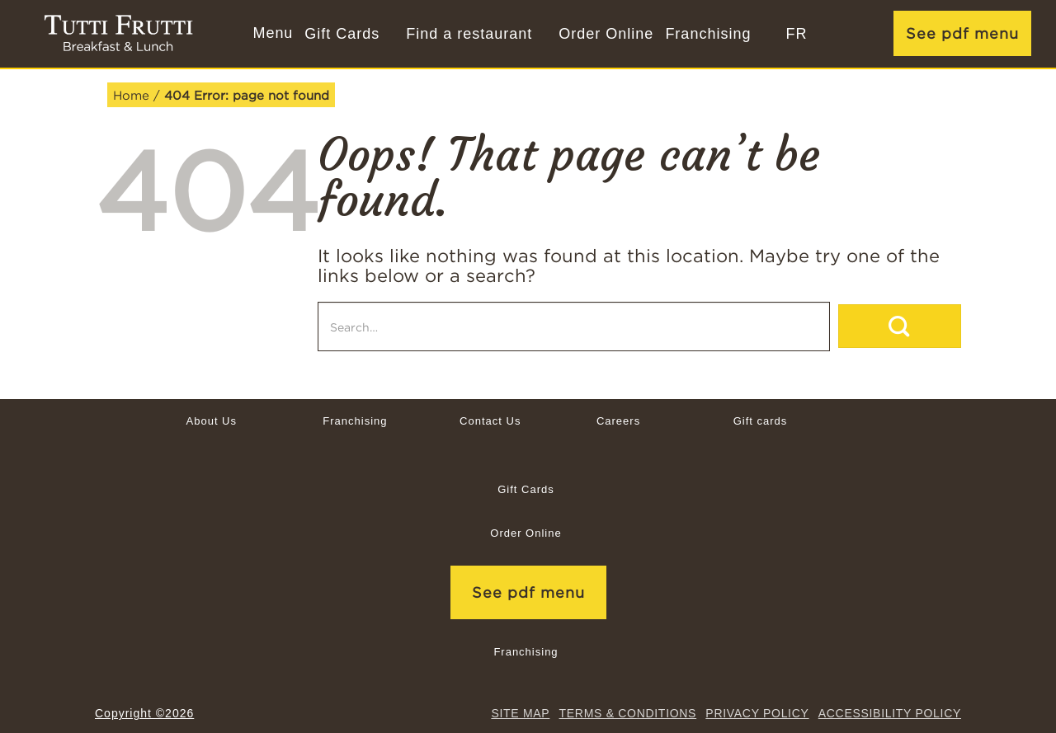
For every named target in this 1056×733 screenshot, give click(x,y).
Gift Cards (342, 34)
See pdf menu (962, 33)
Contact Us (490, 421)
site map (520, 713)
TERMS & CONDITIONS (628, 713)
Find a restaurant (469, 34)
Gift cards (760, 421)
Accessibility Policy (889, 713)
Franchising (708, 34)
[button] (271, 33)
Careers (618, 421)
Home (131, 94)
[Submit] (899, 326)
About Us (211, 421)
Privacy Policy (756, 713)
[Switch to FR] (796, 34)
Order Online (606, 34)
